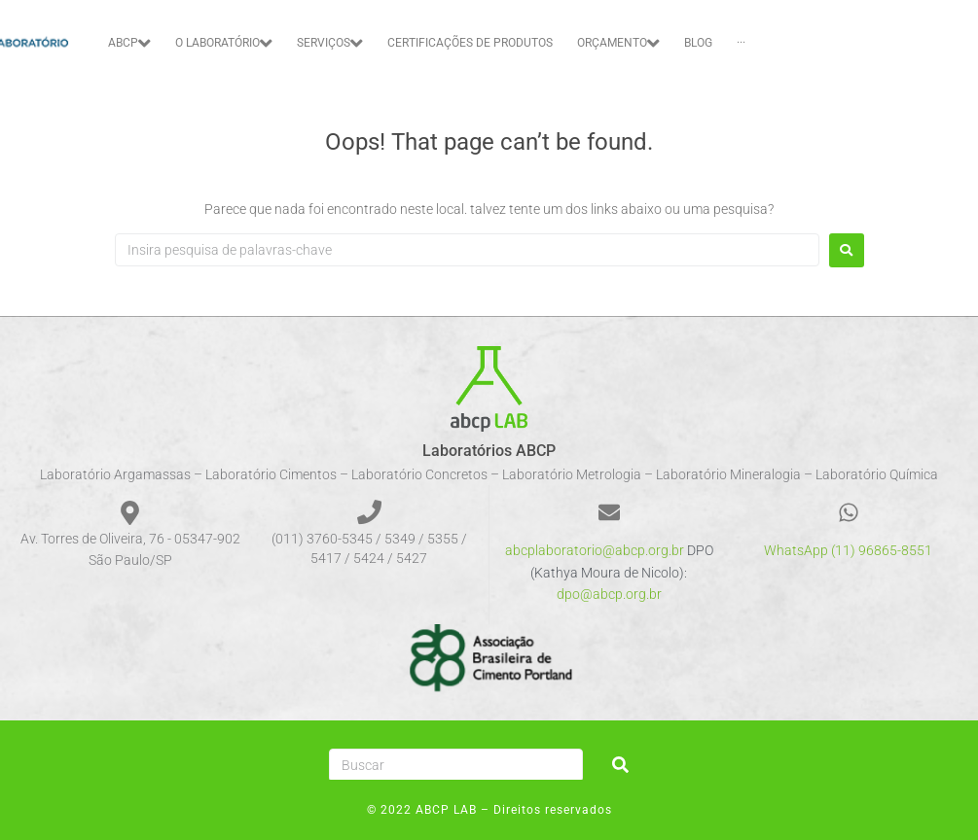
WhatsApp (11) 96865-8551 (848, 550)
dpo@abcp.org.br (609, 594)
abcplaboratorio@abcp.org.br (594, 550)
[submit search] (620, 765)
